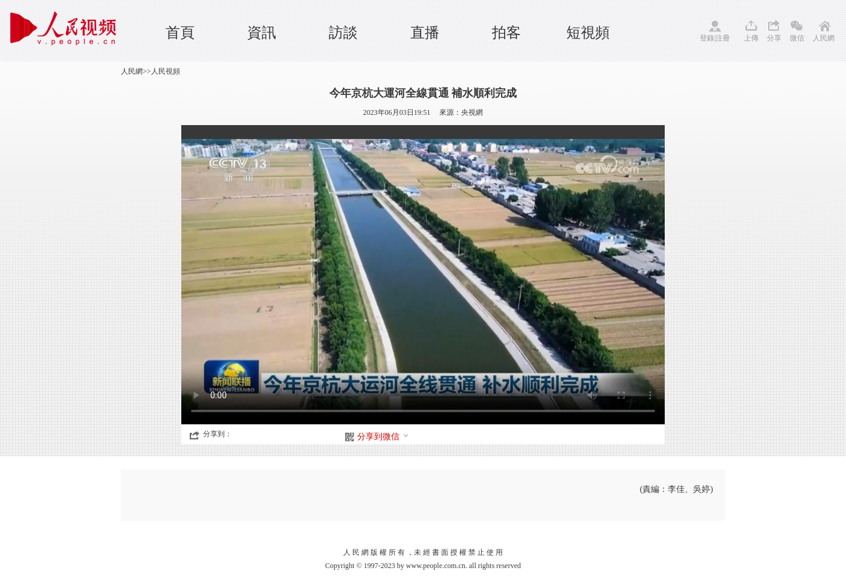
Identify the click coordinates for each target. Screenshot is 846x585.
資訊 (261, 32)
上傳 (751, 38)
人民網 (824, 38)
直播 (424, 32)
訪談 (343, 32)
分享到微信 (383, 436)
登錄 (707, 38)
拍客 (506, 32)
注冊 (722, 38)
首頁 (180, 32)
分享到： (217, 434)
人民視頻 (165, 71)
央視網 (472, 112)
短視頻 (588, 32)
